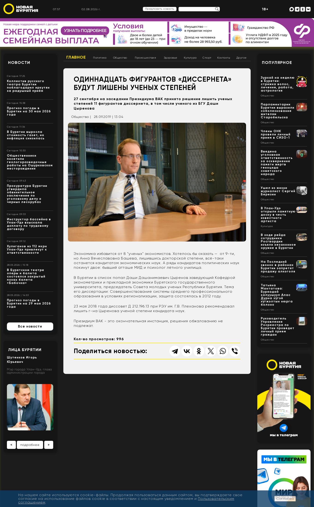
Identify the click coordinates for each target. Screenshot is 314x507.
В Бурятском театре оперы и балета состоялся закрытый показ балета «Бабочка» (26, 276)
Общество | (81, 117)
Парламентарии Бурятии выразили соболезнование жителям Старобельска (277, 110)
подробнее (30, 445)
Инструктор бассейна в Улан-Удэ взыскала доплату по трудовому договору (29, 224)
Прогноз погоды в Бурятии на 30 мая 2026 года (29, 111)
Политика (99, 57)
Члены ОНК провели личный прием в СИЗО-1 (276, 134)
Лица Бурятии (24, 349)
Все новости (30, 326)
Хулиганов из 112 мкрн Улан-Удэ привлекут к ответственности (27, 249)
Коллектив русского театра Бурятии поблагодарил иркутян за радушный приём (28, 86)
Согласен (285, 498)
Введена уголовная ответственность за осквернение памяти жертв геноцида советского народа (277, 162)
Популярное (277, 62)
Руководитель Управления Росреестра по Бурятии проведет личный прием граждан (277, 326)
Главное (76, 57)
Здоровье (170, 57)
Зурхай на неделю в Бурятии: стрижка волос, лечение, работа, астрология (278, 84)
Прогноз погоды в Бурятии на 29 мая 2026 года (29, 303)
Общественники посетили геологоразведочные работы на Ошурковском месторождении (30, 162)
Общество (120, 57)
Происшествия (145, 57)
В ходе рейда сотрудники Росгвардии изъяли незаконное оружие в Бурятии (278, 241)
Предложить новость (159, 8)
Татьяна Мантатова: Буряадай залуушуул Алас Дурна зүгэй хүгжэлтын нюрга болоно (277, 295)
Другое (241, 57)
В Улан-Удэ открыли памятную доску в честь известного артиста (278, 214)
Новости (19, 62)
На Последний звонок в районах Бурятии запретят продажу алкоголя (278, 266)
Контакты (223, 57)
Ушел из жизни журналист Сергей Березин (278, 191)
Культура (190, 57)
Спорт (206, 57)
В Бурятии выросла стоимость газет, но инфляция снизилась (25, 135)
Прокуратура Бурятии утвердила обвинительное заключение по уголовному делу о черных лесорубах (27, 194)
